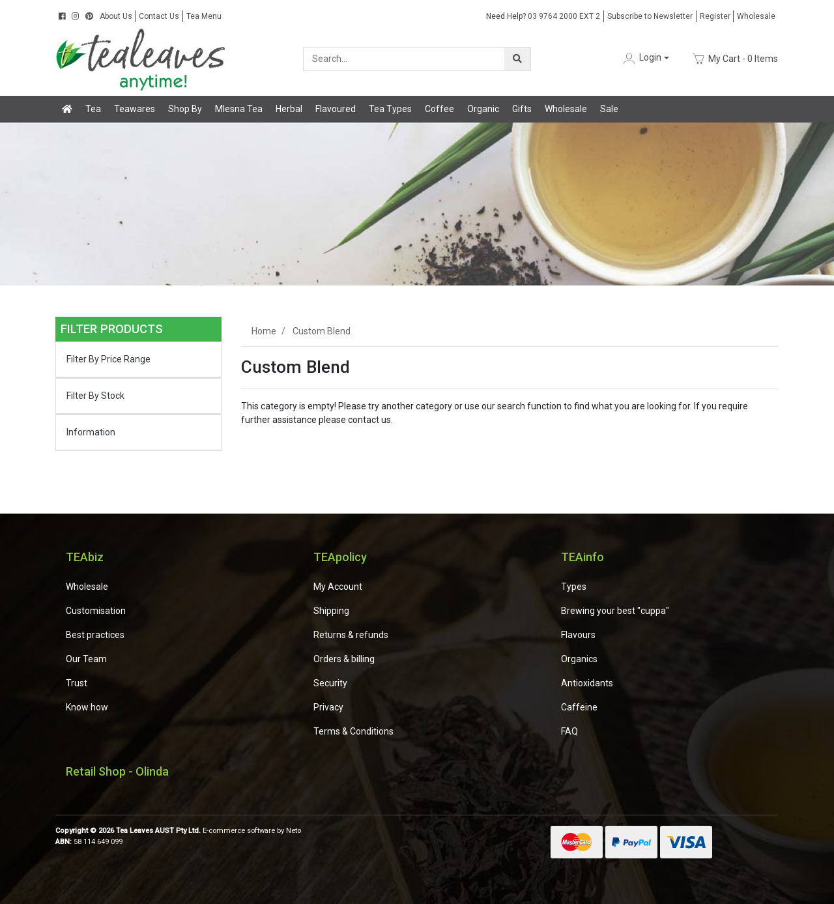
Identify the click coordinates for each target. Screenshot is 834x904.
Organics (579, 659)
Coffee (439, 109)
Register (715, 16)
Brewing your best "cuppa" (615, 610)
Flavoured (335, 109)
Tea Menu (204, 16)
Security (330, 683)
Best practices (95, 635)
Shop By (185, 109)
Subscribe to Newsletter (650, 16)
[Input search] (404, 59)
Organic (483, 109)
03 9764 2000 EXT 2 (543, 16)
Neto (293, 830)
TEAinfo (582, 557)
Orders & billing (344, 659)
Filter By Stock (95, 395)
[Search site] (517, 59)
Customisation (96, 610)
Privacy (328, 707)
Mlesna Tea (239, 109)
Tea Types (390, 109)
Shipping (331, 610)
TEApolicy (340, 557)
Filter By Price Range (108, 359)
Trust (76, 683)
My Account (337, 586)
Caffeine (579, 707)
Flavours (578, 635)
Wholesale (756, 16)
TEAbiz (85, 557)
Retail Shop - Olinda (117, 771)
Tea (93, 109)
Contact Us (159, 16)
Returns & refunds (350, 635)
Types (573, 586)
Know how (87, 707)
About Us (116, 16)
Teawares (134, 109)
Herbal (289, 109)
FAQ (569, 731)
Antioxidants (587, 683)
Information (90, 432)
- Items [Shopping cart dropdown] (735, 59)
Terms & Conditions (353, 731)
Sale (609, 109)
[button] (645, 58)
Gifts (522, 109)
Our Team (86, 659)
